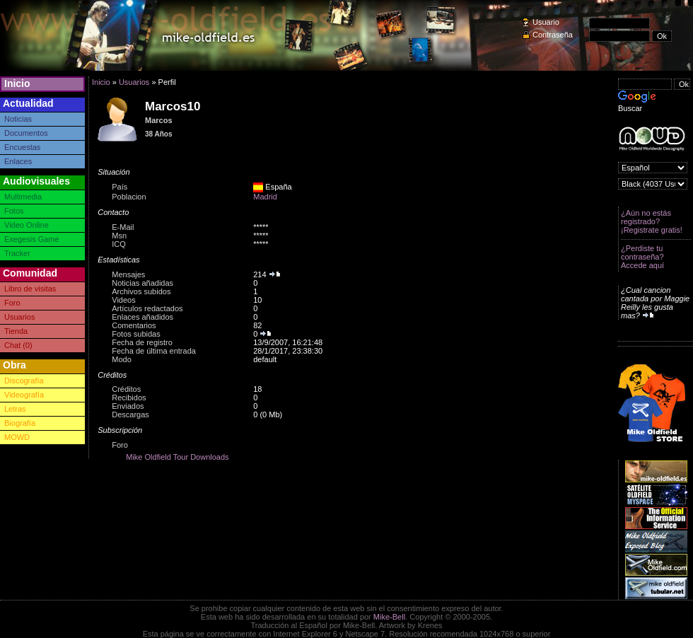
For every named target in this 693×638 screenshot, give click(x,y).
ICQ (119, 244)
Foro (12, 302)
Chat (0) (18, 345)
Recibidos (129, 397)
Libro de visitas (30, 288)
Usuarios (19, 317)
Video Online (26, 225)
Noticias (18, 119)
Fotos (14, 211)
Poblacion (129, 196)
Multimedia (23, 196)
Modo (122, 359)
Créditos (126, 389)
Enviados (128, 406)
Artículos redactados (147, 308)
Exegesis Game (31, 239)
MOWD (17, 437)
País (119, 186)
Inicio (17, 83)
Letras (15, 409)
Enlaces (18, 161)
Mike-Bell (389, 617)
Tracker (17, 253)
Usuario (545, 22)
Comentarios (134, 325)
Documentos (26, 133)
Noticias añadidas (142, 283)
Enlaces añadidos (142, 317)
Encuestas (22, 147)
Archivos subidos (141, 291)
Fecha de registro (142, 342)
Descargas (130, 414)
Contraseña (552, 34)
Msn (119, 235)
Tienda (16, 331)
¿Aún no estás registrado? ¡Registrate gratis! (651, 221)
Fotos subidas (136, 334)
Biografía (19, 423)
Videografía (24, 394)
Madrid (265, 196)
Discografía (24, 380)
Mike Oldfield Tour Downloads (177, 457)
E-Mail (123, 227)
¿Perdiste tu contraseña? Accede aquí (642, 256)
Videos (123, 300)
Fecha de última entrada (154, 351)
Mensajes (128, 274)
